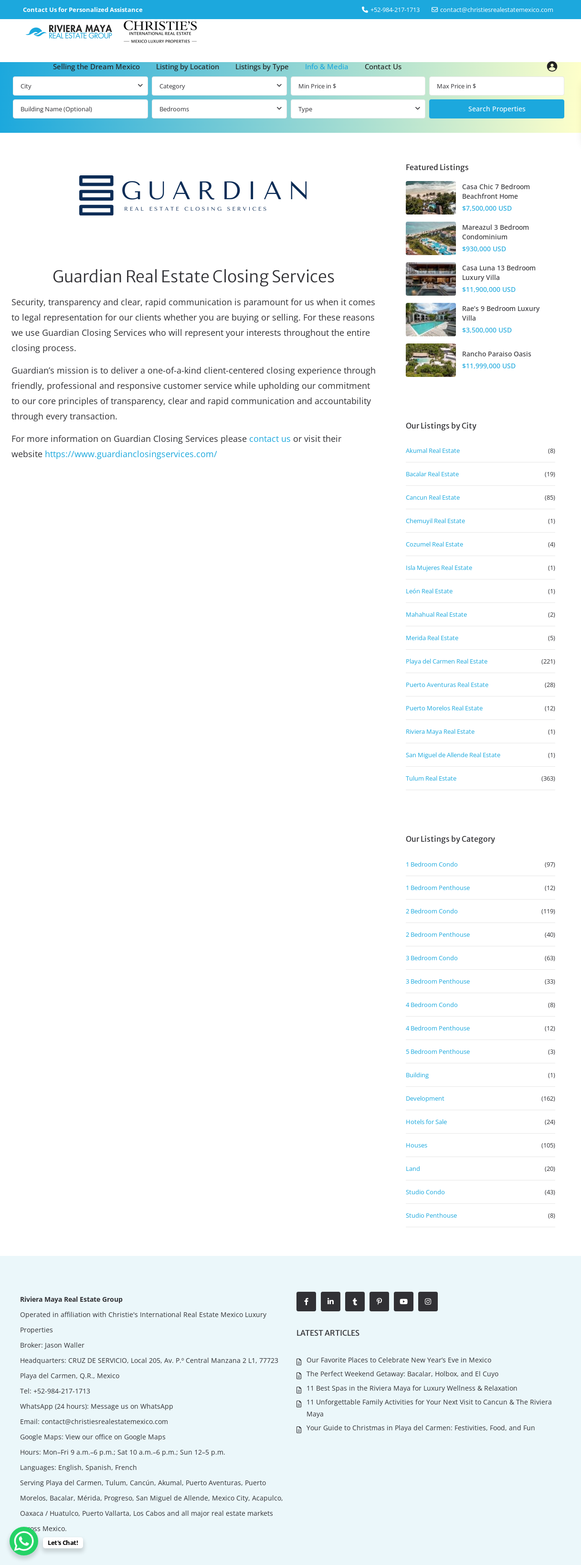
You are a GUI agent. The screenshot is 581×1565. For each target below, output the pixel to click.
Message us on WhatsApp (132, 1406)
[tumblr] (355, 1301)
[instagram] (428, 1301)
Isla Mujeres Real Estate (439, 567)
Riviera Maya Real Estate (440, 731)
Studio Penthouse (431, 1215)
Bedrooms (174, 109)
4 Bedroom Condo (432, 1004)
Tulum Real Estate (431, 778)
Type (305, 109)
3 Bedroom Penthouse (438, 981)
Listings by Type (262, 66)
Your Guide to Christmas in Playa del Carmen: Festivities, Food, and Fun (420, 1427)
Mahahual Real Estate (436, 614)
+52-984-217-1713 (61, 1390)
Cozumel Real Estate (434, 544)
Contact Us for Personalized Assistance (83, 9)
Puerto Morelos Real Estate (444, 708)
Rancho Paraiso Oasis (496, 353)
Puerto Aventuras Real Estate (447, 684)
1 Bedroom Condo (432, 864)
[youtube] (403, 1301)
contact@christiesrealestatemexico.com (496, 9)
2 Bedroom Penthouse (438, 934)
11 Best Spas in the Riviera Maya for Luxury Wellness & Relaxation (412, 1388)
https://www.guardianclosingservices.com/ (131, 454)
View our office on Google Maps (115, 1436)
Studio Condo (425, 1192)
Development (425, 1098)
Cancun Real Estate (433, 497)
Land (413, 1168)
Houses (416, 1145)
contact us (270, 438)
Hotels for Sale (426, 1121)
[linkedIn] (330, 1301)
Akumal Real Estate (433, 450)
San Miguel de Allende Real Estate (453, 754)
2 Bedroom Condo (432, 911)
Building (417, 1075)
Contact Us (383, 66)
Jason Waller (65, 1345)
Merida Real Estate (432, 637)
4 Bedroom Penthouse (438, 1028)
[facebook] (306, 1301)
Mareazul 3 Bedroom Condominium (495, 232)
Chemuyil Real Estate (435, 520)
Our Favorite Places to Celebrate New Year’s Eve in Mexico (398, 1359)
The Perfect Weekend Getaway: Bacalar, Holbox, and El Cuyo (402, 1373)
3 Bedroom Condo (432, 958)
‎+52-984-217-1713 (395, 9)
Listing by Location (187, 66)
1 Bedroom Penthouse (438, 887)
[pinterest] (379, 1301)
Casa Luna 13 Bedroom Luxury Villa (499, 272)
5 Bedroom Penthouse (438, 1051)
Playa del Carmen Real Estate (446, 661)
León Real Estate (429, 591)
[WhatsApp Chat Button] (24, 1541)
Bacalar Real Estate (432, 474)
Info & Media (327, 66)
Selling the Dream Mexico (96, 66)
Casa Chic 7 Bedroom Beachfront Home (496, 191)
